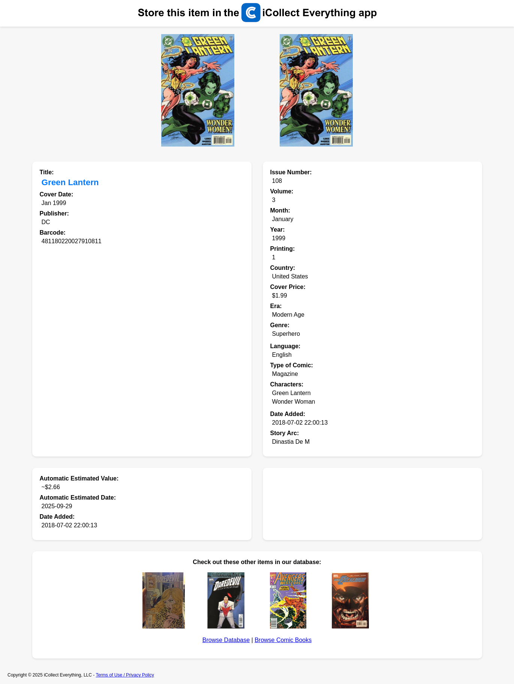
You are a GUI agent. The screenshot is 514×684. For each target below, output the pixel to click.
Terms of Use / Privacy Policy (125, 675)
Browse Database (226, 640)
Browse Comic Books (283, 640)
